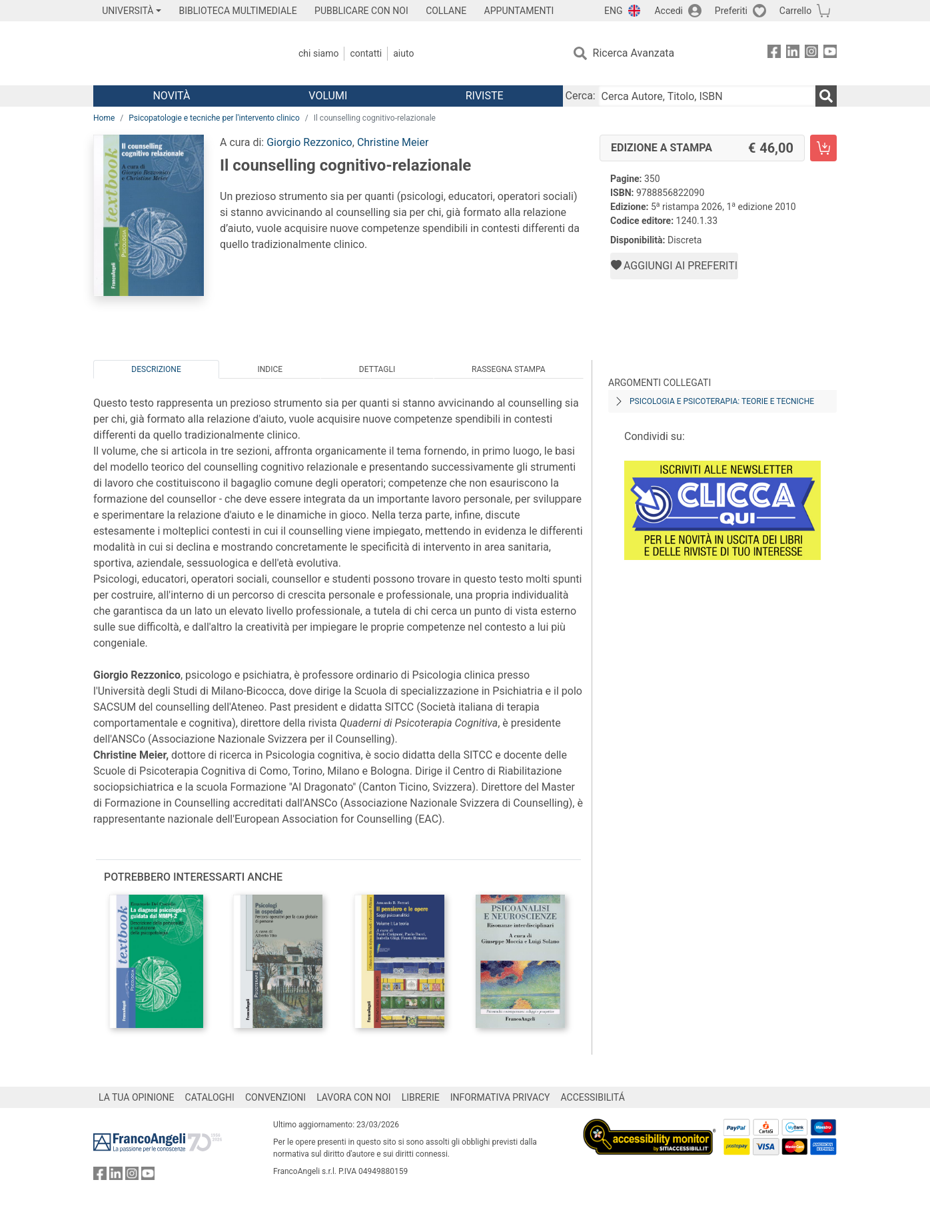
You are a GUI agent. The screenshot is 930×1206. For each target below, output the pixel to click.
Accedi (668, 10)
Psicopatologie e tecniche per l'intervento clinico (214, 118)
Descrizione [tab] (156, 369)
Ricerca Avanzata (634, 53)
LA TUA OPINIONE (137, 1097)
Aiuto (403, 53)
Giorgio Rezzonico (309, 142)
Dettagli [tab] (377, 369)
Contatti (366, 53)
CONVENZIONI (275, 1097)
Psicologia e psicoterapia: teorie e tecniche (722, 401)
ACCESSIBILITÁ (593, 1097)
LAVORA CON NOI (353, 1097)
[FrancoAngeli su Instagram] (811, 54)
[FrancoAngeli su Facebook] (774, 54)
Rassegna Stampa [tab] (509, 369)
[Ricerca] (826, 96)
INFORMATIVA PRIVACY (500, 1097)
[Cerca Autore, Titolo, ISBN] (706, 96)
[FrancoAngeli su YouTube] (830, 54)
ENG (613, 10)
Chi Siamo (318, 53)
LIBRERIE (421, 1097)
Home (104, 118)
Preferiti (731, 10)
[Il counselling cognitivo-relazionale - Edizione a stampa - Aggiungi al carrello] (823, 148)
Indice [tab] (269, 369)
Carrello (795, 10)
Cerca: (581, 95)
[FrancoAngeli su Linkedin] (792, 54)
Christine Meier (392, 142)
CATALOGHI (209, 1097)
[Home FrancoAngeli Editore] (181, 53)
